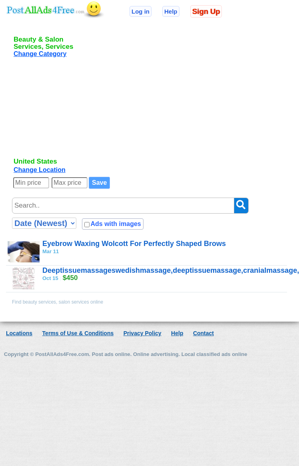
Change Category (40, 53)
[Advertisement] (63, 114)
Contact (203, 333)
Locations (19, 333)
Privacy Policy (142, 333)
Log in (141, 11)
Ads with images (115, 223)
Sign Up (206, 11)
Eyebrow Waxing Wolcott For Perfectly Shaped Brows (134, 244)
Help (170, 11)
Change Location (40, 169)
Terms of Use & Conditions (78, 333)
